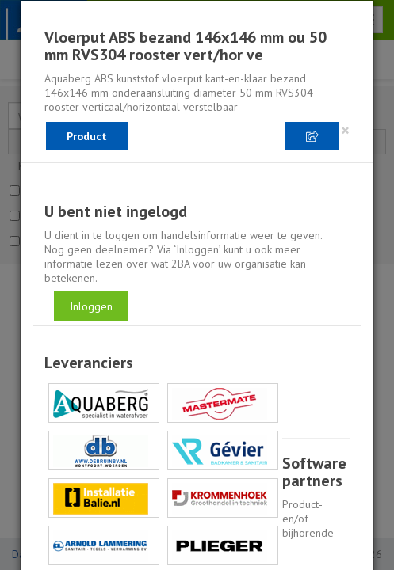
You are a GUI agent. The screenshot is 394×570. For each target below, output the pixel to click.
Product (87, 136)
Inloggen (91, 306)
